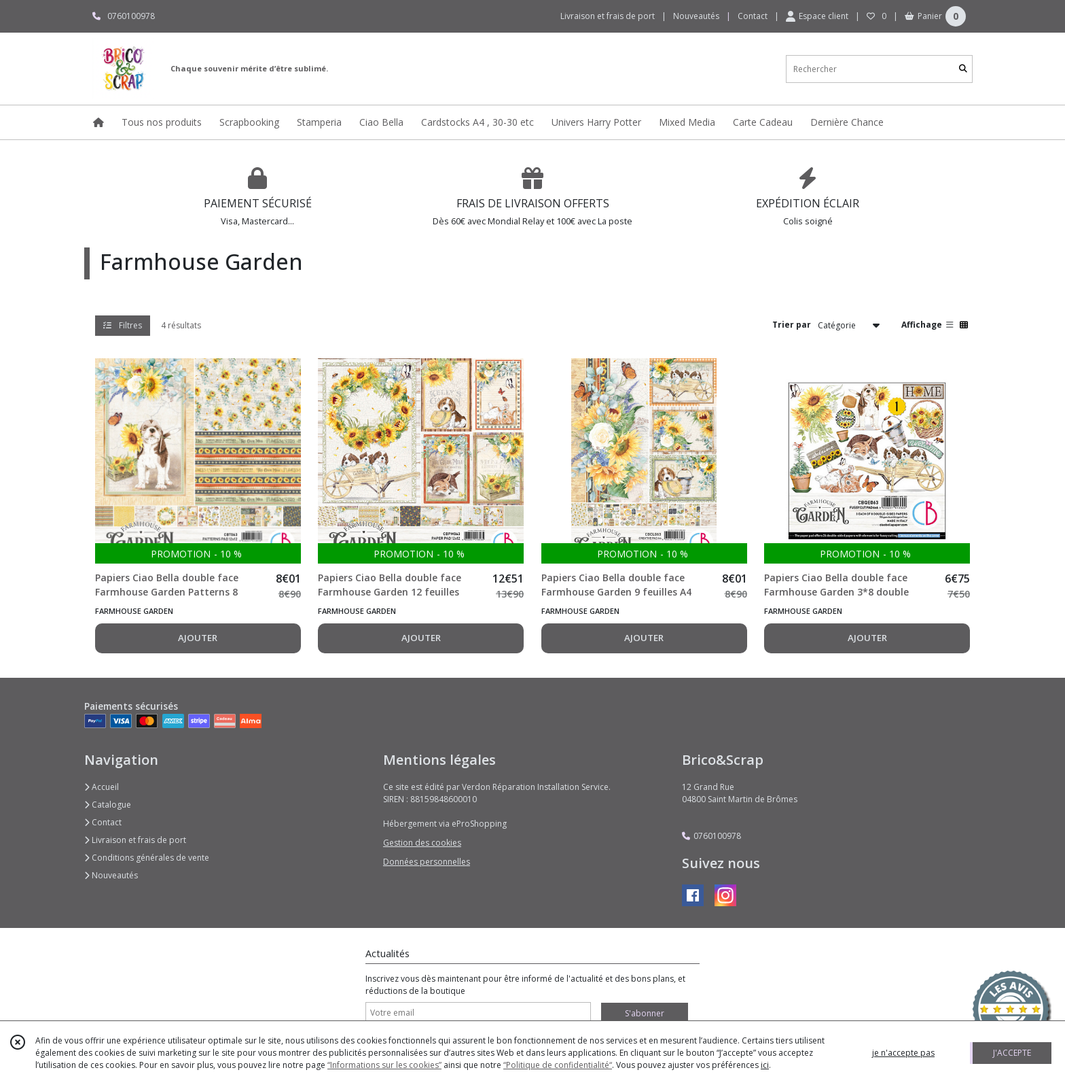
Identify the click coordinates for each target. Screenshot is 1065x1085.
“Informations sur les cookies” (384, 1065)
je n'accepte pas (903, 1052)
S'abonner (644, 1013)
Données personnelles (426, 861)
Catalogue (107, 804)
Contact (753, 16)
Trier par (791, 324)
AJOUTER (197, 638)
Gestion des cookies (422, 842)
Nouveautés (111, 875)
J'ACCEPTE (1012, 1052)
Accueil (101, 787)
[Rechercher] (963, 69)
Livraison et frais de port (135, 840)
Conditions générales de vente (146, 857)
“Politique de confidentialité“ (557, 1065)
